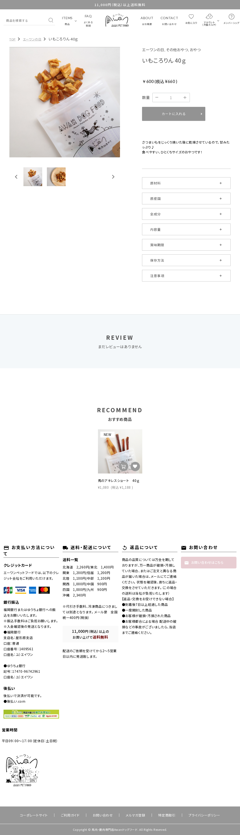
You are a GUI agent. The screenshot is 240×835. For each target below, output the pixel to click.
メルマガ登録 (132, 815)
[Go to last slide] (16, 176)
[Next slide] (113, 176)
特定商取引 (157, 815)
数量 (146, 97)
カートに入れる (174, 114)
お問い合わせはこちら (204, 562)
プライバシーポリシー (189, 815)
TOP (12, 39)
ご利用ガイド (79, 815)
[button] (32, 176)
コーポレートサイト (49, 815)
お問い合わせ (106, 815)
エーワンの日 (32, 39)
